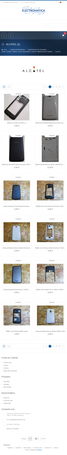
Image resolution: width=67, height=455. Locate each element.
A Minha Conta (7, 362)
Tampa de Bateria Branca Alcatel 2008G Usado (50, 331)
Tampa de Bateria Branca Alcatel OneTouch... (17, 248)
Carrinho (6, 365)
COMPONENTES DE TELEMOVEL (37, 49)
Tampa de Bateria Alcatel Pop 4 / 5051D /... (16, 289)
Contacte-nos (48, 447)
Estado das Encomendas (10, 371)
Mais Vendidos (7, 387)
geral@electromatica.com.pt (11, 2)
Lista (9, 87)
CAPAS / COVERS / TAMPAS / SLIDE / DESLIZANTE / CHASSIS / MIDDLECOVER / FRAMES (27, 51)
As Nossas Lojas (8, 400)
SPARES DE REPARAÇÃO (17, 49)
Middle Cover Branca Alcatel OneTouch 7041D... (50, 248)
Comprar (18, 94)
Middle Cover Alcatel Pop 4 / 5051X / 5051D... (50, 289)
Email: (8, 419)
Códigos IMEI (7, 403)
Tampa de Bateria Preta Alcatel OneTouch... (16, 206)
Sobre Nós (6, 398)
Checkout (6, 368)
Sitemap (56, 447)
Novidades (6, 384)
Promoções (7, 381)
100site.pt (39, 450)
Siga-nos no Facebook (13, 428)
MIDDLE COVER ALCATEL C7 (16, 123)
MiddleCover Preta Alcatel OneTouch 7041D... (50, 206)
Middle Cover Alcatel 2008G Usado (17, 331)
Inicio (5, 49)
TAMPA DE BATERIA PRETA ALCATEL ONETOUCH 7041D (20, 164)
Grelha (4, 87)
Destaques (10, 447)
